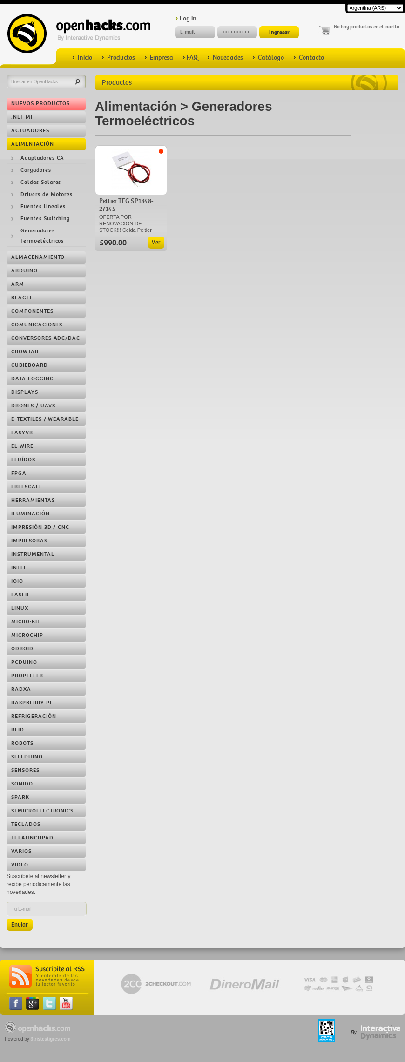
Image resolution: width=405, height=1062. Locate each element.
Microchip (27, 635)
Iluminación (30, 513)
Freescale (26, 486)
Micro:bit (25, 621)
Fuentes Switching (45, 218)
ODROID (22, 648)
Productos (118, 57)
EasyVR (22, 432)
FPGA (19, 473)
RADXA (21, 689)
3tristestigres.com (51, 1039)
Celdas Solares (40, 182)
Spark (20, 797)
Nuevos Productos (40, 103)
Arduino (24, 270)
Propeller (27, 675)
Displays (24, 392)
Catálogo (268, 57)
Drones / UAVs (33, 405)
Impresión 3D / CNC (40, 527)
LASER (20, 594)
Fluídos (23, 459)
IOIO (17, 581)
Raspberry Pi (31, 702)
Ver (156, 242)
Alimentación (32, 144)
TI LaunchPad (32, 837)
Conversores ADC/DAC (45, 338)
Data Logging (32, 378)
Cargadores (35, 170)
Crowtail (25, 351)
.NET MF (22, 117)
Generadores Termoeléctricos (42, 235)
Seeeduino (27, 756)
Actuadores (30, 130)
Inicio (82, 57)
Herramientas (33, 500)
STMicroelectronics (42, 810)
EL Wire (22, 446)
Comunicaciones (36, 324)
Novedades (225, 57)
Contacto (308, 57)
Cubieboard (29, 365)
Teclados (25, 824)
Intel (19, 567)
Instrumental (32, 554)
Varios (21, 851)
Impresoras (29, 540)
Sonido (22, 783)
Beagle (22, 297)
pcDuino (24, 662)
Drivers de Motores (46, 194)
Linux (19, 608)
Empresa (158, 57)
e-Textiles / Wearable (45, 419)
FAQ (190, 57)
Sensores (25, 770)
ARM (17, 284)
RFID (17, 729)
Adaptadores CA (42, 158)
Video (19, 864)
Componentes (32, 311)
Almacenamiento (38, 257)
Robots (22, 743)
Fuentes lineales (43, 206)
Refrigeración (33, 716)
